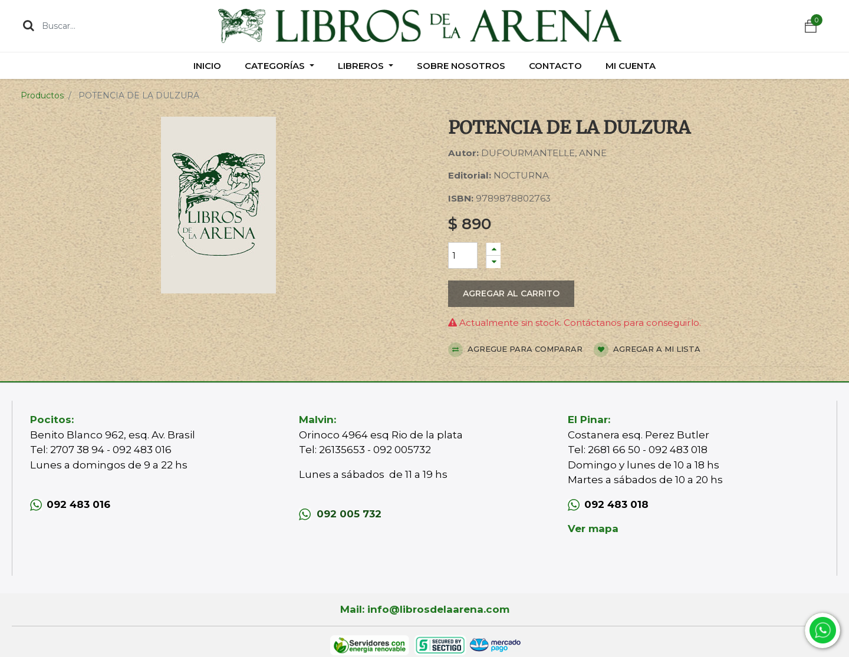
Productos (42, 95)
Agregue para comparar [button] (515, 349)
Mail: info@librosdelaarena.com (424, 609)
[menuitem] (207, 65)
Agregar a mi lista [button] (647, 349)
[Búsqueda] (28, 25)
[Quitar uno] (493, 262)
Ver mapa (593, 528)
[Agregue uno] (493, 249)
